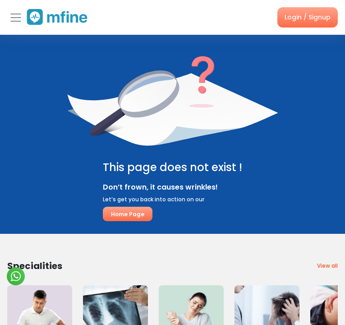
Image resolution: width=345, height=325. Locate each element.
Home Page (127, 214)
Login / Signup (308, 17)
